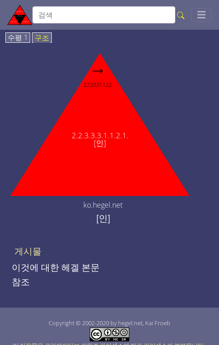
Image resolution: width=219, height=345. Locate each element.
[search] (103, 14)
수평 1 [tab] (18, 38)
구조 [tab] (42, 38)
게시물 (27, 251)
